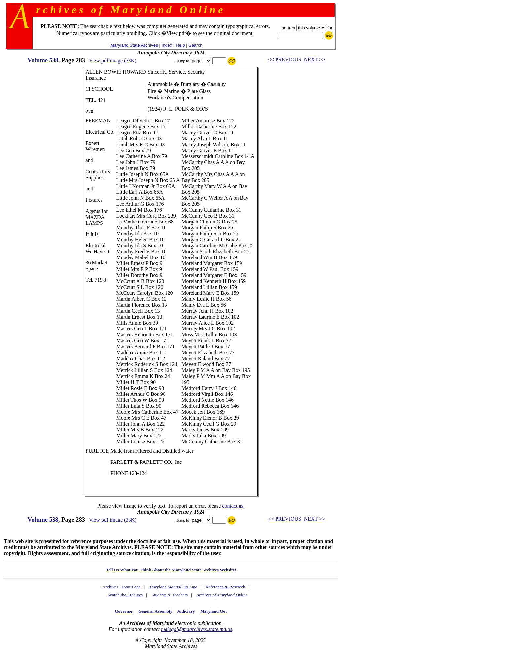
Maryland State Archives (134, 45)
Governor (124, 611)
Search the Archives (125, 594)
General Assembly (155, 611)
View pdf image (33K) (112, 60)
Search (196, 45)
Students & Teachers (169, 594)
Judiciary (186, 611)
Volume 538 (43, 60)
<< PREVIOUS (284, 59)
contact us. (233, 506)
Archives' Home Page (121, 586)
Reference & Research (225, 586)
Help (180, 45)
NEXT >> (314, 59)
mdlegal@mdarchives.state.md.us (196, 629)
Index (167, 45)
